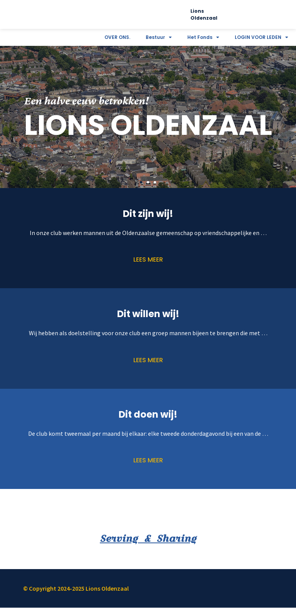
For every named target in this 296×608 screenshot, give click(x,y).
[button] (141, 182)
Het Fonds (203, 37)
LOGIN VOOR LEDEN (261, 37)
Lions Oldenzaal (203, 14)
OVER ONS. (117, 37)
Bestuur (159, 37)
